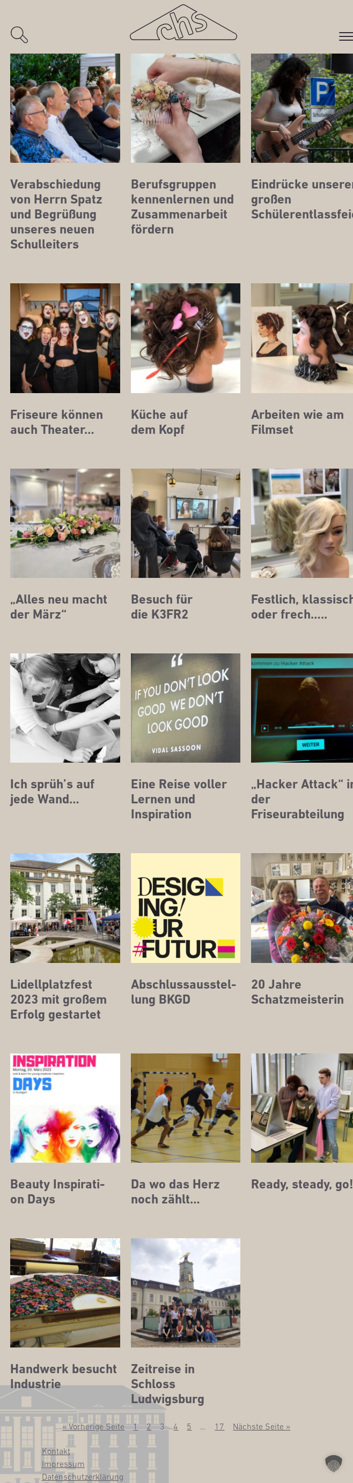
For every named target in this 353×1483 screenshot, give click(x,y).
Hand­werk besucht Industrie (63, 1376)
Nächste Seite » (261, 1426)
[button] (333, 1463)
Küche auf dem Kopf (159, 422)
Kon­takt (56, 1451)
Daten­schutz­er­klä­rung (82, 1476)
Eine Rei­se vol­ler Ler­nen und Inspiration (179, 799)
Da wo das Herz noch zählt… (175, 1192)
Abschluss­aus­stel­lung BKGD (183, 992)
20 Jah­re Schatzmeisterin (297, 992)
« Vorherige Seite (93, 1426)
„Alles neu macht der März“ (58, 607)
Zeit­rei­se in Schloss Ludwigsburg (167, 1383)
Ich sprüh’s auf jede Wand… (52, 792)
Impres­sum (63, 1464)
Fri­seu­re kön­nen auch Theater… (56, 422)
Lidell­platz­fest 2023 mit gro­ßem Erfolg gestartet (58, 999)
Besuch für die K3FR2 (162, 607)
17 (219, 1426)
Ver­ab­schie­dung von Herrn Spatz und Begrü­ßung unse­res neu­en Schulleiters (56, 214)
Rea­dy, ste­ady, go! (302, 1184)
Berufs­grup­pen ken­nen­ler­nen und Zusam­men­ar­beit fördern (182, 207)
